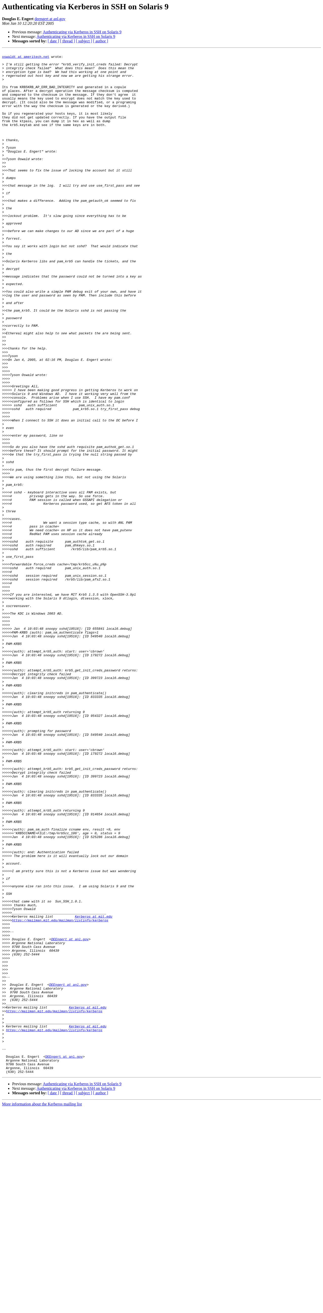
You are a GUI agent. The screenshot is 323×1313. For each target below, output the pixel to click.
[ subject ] (84, 41)
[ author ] (100, 41)
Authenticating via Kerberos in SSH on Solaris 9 (82, 32)
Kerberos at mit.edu (93, 1090)
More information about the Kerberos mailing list (42, 1308)
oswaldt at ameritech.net (25, 58)
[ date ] (53, 41)
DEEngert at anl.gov (70, 1117)
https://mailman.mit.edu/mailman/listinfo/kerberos (60, 1094)
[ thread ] (67, 41)
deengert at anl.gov (50, 19)
